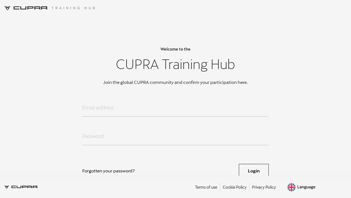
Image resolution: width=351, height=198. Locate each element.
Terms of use (206, 187)
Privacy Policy (264, 187)
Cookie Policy (235, 187)
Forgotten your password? (108, 170)
